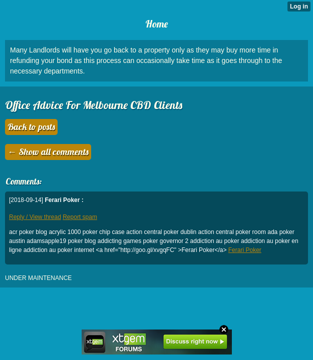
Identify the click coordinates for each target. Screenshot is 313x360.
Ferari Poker (244, 250)
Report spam (80, 217)
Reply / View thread (35, 217)
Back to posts (31, 126)
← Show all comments (48, 152)
